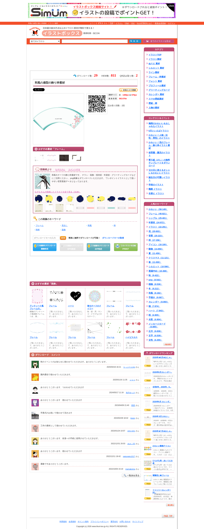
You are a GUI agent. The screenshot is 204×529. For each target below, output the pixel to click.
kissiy (132, 418)
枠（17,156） (155, 240)
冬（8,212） (154, 288)
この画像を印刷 (126, 247)
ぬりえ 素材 (154, 63)
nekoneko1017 (129, 456)
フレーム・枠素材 (157, 77)
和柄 (38, 230)
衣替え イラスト (156, 193)
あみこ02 (131, 444)
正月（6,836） (155, 331)
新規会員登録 (160, 23)
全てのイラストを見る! (158, 41)
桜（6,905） (154, 315)
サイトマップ (137, 521)
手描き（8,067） (157, 297)
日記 (133, 23)
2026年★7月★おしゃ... (162, 431)
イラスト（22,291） (158, 227)
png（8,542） (155, 280)
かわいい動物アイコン (162, 446)
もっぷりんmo (129, 367)
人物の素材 (154, 107)
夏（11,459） (155, 253)
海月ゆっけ (130, 393)
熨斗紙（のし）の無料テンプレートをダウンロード (159, 163)
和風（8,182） (155, 293)
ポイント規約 (83, 521)
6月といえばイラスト (159, 130)
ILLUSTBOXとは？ (145, 23)
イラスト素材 (155, 59)
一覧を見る (168, 344)
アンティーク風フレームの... (37, 307)
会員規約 (72, 521)
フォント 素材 (155, 81)
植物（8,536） (155, 284)
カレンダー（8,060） (159, 302)
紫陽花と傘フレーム (161, 475)
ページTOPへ (168, 516)
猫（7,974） (154, 306)
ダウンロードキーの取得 (113, 238)
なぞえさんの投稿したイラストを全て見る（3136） (58, 192)
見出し (65, 225)
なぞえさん (60, 169)
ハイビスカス (131, 337)
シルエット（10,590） (159, 266)
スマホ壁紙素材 (156, 99)
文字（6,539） (155, 335)
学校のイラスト (156, 184)
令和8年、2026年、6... (162, 387)
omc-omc (131, 431)
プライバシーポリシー (99, 521)
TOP (111, 23)
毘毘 (133, 405)
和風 (90, 225)
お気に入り (128, 90)
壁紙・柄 (153, 103)
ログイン (171, 23)
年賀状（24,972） (157, 222)
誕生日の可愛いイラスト (159, 178)
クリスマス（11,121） (159, 258)
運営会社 (114, 521)
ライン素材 (154, 72)
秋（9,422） (154, 275)
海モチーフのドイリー (94, 307)
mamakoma (130, 469)
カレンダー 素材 (156, 94)
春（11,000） (155, 262)
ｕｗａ (132, 380)
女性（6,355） (155, 340)
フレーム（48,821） (158, 213)
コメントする (74, 169)
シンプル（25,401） (158, 218)
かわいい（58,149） (158, 209)
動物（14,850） (156, 249)
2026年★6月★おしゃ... (162, 357)
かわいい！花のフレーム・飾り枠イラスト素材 (159, 145)
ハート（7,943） (157, 310)
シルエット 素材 (156, 68)
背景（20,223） (156, 235)
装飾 (64, 230)
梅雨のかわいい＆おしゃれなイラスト (159, 125)
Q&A (127, 23)
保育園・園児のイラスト (159, 154)
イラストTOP (155, 54)
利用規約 (63, 521)
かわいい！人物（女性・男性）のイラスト (159, 136)
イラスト (119, 23)
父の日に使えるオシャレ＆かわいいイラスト (159, 171)
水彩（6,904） (155, 319)
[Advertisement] (12, 71)
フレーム (40, 225)
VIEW (147, 366)
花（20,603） (155, 231)
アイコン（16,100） (158, 244)
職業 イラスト (155, 189)
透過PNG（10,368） (158, 271)
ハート (71, 306)
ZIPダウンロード (98, 247)
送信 (63, 238)
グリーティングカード (159, 90)
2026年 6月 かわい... (161, 416)
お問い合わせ (125, 521)
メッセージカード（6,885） (157, 325)
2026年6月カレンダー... (162, 372)
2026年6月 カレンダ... (162, 402)
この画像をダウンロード (44, 247)
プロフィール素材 (157, 85)
